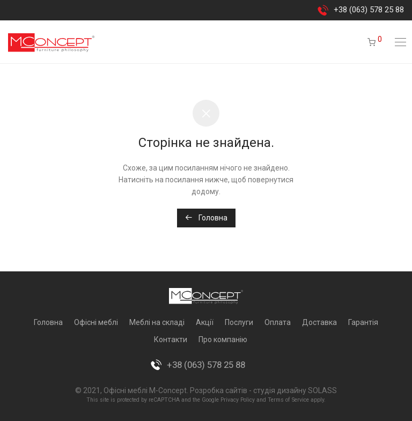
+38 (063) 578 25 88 (369, 9)
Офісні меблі (96, 322)
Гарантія (363, 322)
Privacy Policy (237, 399)
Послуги (239, 322)
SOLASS (322, 390)
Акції (205, 322)
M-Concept (168, 390)
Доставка (319, 322)
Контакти (170, 339)
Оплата (277, 322)
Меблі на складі (157, 322)
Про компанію (222, 339)
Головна (206, 217)
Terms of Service (288, 399)
